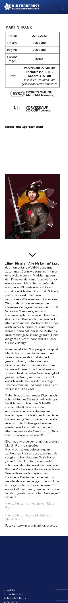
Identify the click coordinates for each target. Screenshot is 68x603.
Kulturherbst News (14, 598)
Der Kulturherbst (13, 594)
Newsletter (10, 590)
